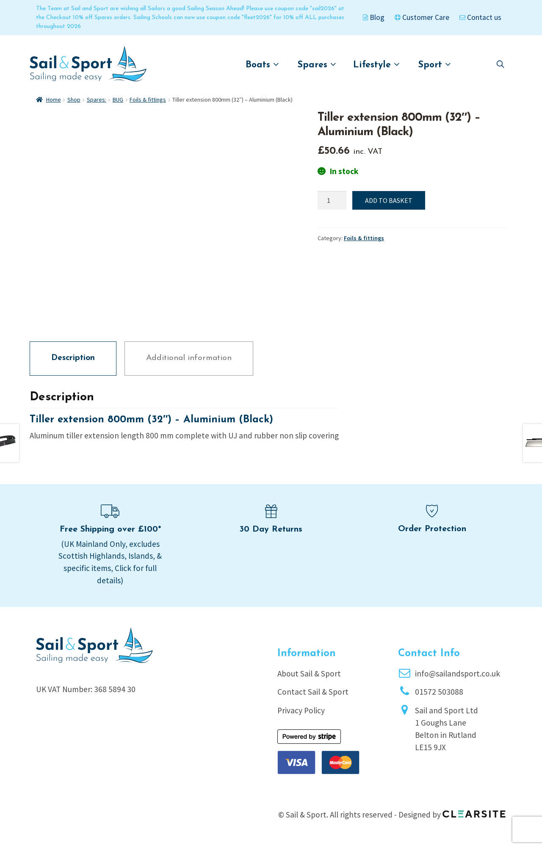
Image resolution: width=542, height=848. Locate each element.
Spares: (96, 99)
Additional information (189, 358)
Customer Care (422, 17)
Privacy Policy (301, 710)
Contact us (480, 17)
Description (73, 358)
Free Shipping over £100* (110, 529)
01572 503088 (439, 692)
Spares (317, 64)
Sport (434, 64)
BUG (118, 99)
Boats (262, 64)
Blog (373, 17)
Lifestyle (376, 64)
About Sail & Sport (309, 673)
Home (53, 99)
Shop (73, 99)
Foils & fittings (148, 99)
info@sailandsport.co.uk (457, 673)
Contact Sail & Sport (312, 692)
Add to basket (388, 200)
